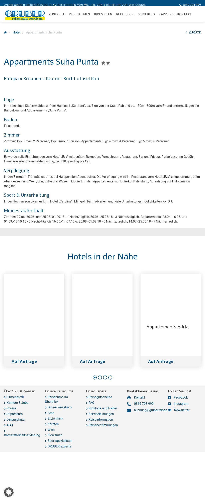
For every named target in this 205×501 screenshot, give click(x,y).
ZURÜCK (193, 32)
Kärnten (53, 424)
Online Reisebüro (60, 407)
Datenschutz (15, 419)
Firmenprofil (15, 397)
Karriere (166, 18)
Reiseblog (147, 18)
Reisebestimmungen (103, 425)
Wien (51, 430)
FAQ (91, 403)
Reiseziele (56, 18)
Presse (11, 408)
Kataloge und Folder (103, 408)
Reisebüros (125, 18)
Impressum (15, 414)
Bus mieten (103, 18)
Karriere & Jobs (17, 403)
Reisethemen (79, 18)
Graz (51, 413)
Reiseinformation (101, 419)
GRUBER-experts (59, 446)
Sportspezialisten (60, 441)
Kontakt (184, 18)
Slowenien (55, 435)
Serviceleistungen (101, 414)
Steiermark (55, 418)
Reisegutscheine (100, 397)
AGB (10, 425)
